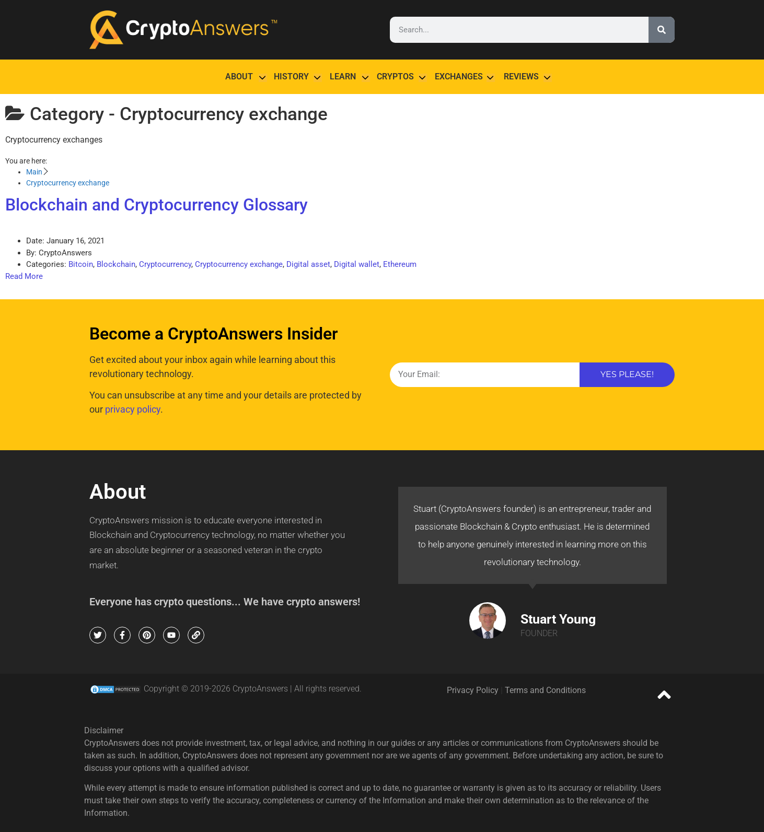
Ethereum (399, 264)
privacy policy (132, 409)
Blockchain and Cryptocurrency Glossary (156, 205)
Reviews (521, 76)
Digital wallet (356, 264)
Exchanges (459, 76)
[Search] (662, 30)
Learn (343, 76)
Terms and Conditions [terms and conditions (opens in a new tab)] (545, 690)
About (239, 76)
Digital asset (308, 264)
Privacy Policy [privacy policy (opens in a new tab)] (473, 690)
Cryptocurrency (165, 264)
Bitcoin (80, 264)
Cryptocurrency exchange (239, 264)
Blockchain (116, 264)
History (291, 76)
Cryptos (395, 76)
